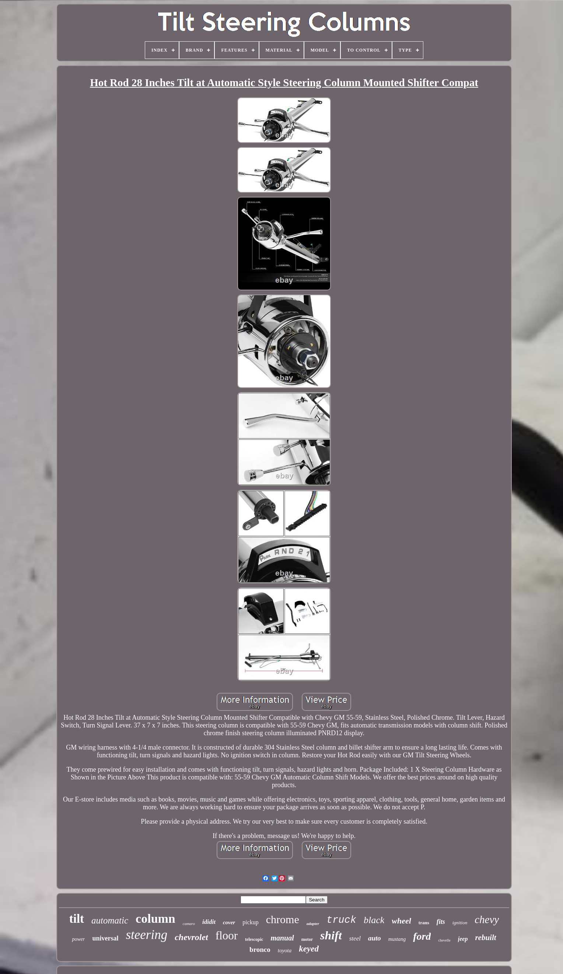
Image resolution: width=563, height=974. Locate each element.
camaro (189, 923)
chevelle (444, 940)
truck (341, 920)
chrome (282, 919)
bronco (259, 949)
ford (422, 936)
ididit (209, 921)
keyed (309, 948)
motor (307, 939)
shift (331, 935)
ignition (459, 922)
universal (105, 938)
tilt (76, 918)
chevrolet (191, 937)
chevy (487, 919)
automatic (109, 920)
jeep (463, 939)
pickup (250, 922)
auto (374, 938)
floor (227, 935)
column (155, 918)
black (374, 920)
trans (424, 922)
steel (355, 938)
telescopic (254, 939)
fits (441, 921)
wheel (401, 920)
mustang (397, 939)
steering (146, 935)
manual (282, 938)
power (78, 939)
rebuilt (485, 937)
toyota (285, 950)
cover (229, 922)
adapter (313, 923)
